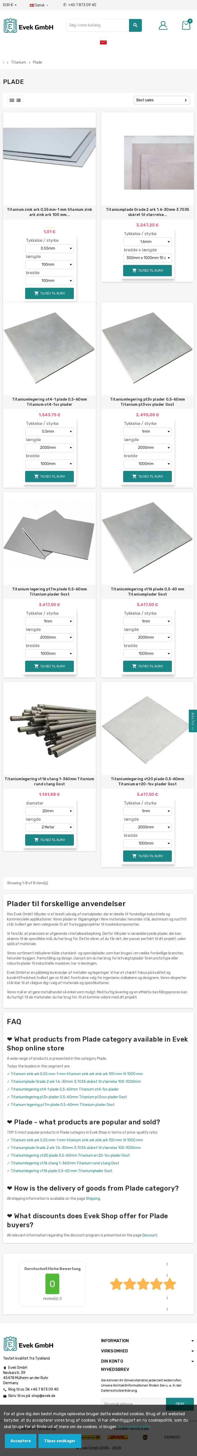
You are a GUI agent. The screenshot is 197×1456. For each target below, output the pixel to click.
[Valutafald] (10, 5)
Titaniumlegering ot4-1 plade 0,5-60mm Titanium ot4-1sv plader (49, 402)
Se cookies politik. (135, 1426)
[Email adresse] (133, 1404)
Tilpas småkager (59, 1441)
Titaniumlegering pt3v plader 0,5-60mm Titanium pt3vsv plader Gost (147, 402)
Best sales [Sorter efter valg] (145, 100)
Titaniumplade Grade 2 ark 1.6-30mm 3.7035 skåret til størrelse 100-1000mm (76, 1081)
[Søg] (104, 25)
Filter (193, 722)
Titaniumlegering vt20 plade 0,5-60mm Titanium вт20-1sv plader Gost (147, 781)
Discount (149, 1235)
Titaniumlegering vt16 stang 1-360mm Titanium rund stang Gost (49, 781)
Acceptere (21, 1441)
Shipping (93, 1198)
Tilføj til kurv (49, 293)
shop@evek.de (43, 1396)
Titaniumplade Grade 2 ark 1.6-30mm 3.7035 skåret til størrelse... (147, 212)
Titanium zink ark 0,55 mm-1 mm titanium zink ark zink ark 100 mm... (49, 212)
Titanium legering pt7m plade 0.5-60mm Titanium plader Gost (49, 592)
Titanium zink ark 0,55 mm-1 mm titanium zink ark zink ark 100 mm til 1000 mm (77, 1074)
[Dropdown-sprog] (39, 5)
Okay (180, 1404)
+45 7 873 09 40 (79, 5)
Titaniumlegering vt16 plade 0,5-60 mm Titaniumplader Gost (147, 592)
